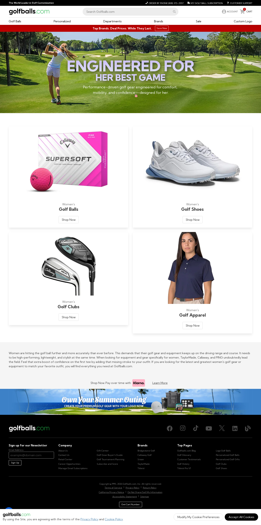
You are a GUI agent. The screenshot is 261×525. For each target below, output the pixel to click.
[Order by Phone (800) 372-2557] (164, 3)
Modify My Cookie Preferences (198, 517)
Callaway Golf (145, 455)
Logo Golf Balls (223, 450)
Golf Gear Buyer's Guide (110, 455)
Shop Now (69, 219)
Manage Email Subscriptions (73, 468)
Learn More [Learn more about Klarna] (160, 383)
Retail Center (65, 459)
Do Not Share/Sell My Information (145, 492)
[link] (229, 12)
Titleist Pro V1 (184, 468)
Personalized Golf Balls (227, 455)
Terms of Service (113, 487)
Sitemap (144, 496)
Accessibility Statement (124, 496)
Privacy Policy (89, 519)
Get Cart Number (130, 504)
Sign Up (15, 462)
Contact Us (63, 455)
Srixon (141, 459)
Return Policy (149, 487)
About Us (63, 450)
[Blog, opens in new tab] (248, 428)
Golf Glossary (184, 455)
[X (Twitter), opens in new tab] (222, 428)
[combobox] (130, 12)
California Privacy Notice (111, 492)
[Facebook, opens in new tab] (169, 428)
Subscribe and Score (107, 464)
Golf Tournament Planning (110, 459)
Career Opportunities (69, 464)
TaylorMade (144, 464)
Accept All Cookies (241, 517)
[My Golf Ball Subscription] (204, 3)
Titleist (141, 468)
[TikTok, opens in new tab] (195, 428)
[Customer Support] (238, 3)
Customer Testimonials (189, 459)
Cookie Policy (114, 519)
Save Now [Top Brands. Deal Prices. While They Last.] (162, 28)
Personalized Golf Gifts (228, 459)
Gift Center (103, 450)
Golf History (183, 464)
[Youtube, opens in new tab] (208, 428)
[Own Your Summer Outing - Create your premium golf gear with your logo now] (130, 402)
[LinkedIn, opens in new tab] (235, 428)
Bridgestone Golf (146, 450)
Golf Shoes (221, 468)
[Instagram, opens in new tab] (182, 428)
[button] (174, 11)
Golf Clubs (221, 464)
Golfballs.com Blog (186, 450)
